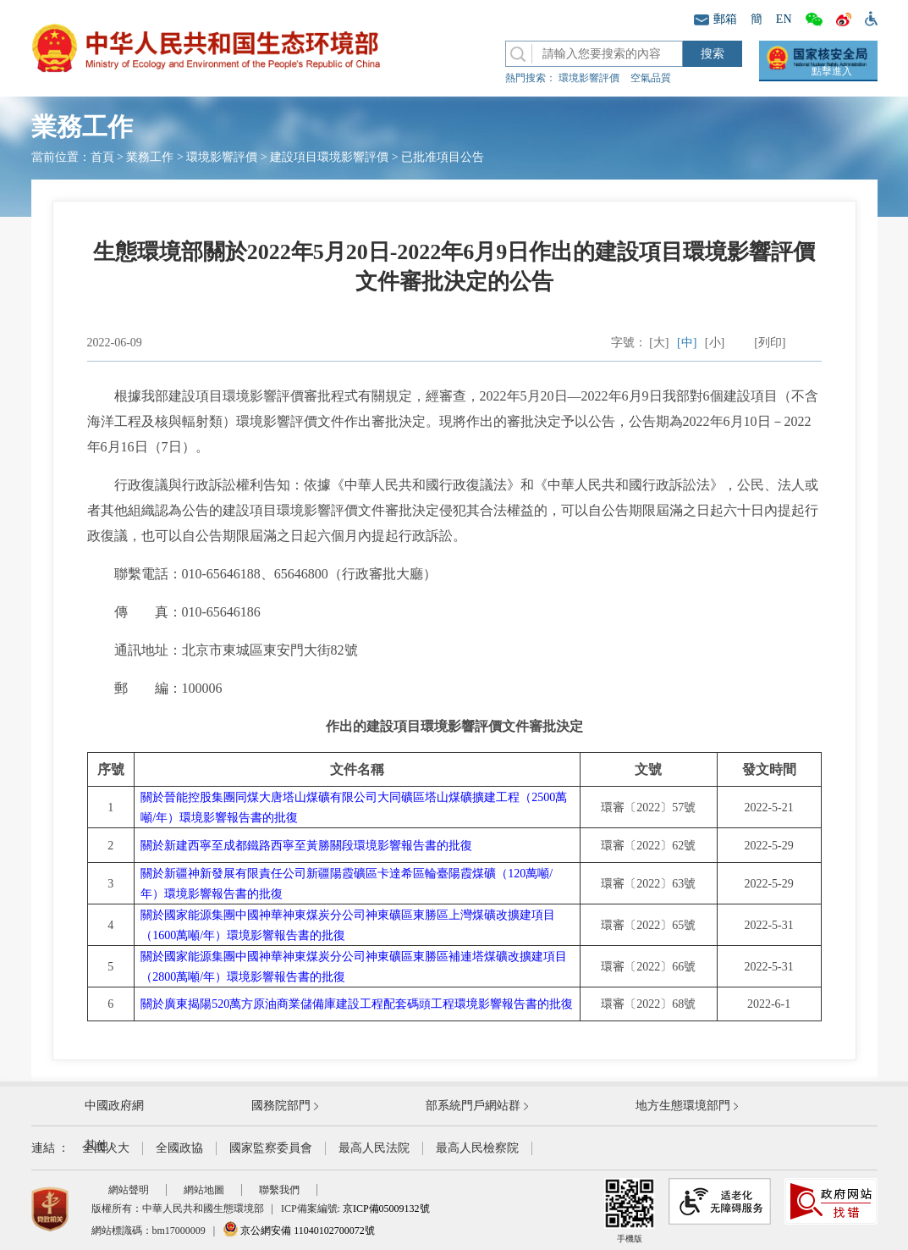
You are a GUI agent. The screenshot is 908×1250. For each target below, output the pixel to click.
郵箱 (715, 19)
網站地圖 (204, 1190)
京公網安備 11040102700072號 (299, 1230)
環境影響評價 (589, 78)
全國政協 (179, 1148)
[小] (714, 342)
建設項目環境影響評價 (329, 157)
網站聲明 (128, 1190)
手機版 (629, 1210)
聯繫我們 (279, 1190)
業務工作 (149, 157)
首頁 (102, 157)
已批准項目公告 (442, 157)
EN (784, 19)
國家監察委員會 (270, 1148)
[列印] (769, 342)
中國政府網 (114, 1105)
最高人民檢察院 (477, 1148)
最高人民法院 (374, 1148)
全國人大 (105, 1148)
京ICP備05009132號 (386, 1208)
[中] (686, 342)
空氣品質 (650, 78)
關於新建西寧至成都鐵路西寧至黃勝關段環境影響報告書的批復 (306, 845)
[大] (659, 342)
